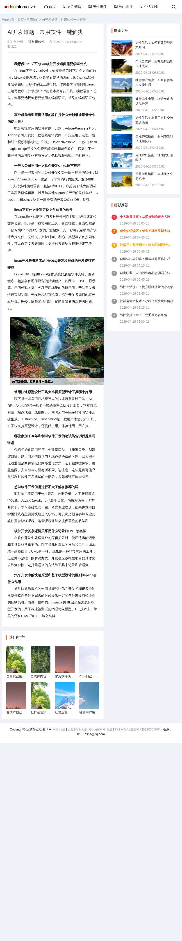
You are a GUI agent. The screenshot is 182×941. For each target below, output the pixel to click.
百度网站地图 (77, 729)
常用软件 (33, 19)
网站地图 (58, 729)
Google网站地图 (100, 729)
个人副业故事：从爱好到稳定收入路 (145, 217)
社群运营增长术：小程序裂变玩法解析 (146, 301)
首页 (50, 7)
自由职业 (123, 7)
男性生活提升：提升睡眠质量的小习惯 (146, 287)
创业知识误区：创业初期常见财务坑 (145, 231)
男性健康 (72, 7)
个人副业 (149, 7)
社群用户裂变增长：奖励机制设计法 (145, 245)
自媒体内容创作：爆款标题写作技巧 (145, 259)
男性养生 (97, 7)
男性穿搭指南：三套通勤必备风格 (143, 315)
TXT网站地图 (124, 729)
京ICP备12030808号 (147, 729)
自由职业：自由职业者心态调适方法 (145, 273)
